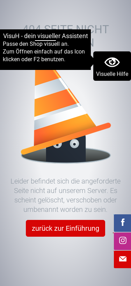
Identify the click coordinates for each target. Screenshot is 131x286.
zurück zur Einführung (65, 228)
